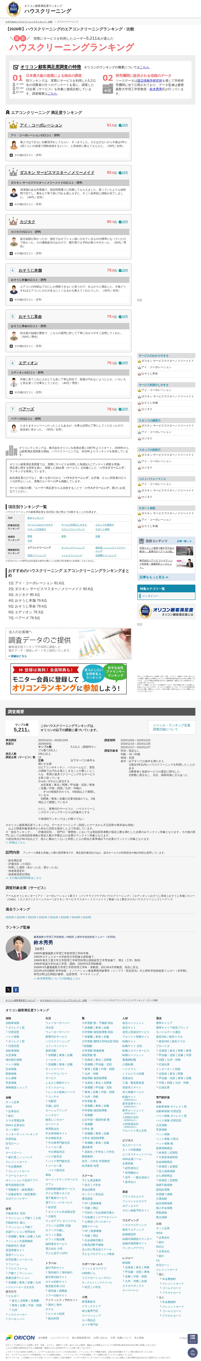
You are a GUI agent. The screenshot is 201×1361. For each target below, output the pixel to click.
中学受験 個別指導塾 (94, 1110)
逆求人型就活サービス (135, 1032)
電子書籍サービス (56, 1197)
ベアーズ (26, 409)
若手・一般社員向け (137, 1177)
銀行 (11, 1115)
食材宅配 (51, 1050)
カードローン (14, 1152)
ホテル (50, 1309)
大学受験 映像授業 (93, 1050)
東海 (63, 536)
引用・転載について (121, 1337)
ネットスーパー (55, 1069)
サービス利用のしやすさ (74, 524)
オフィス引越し (55, 1230)
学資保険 (11, 1082)
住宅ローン (12, 1143)
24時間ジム (89, 1273)
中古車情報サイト (56, 1133)
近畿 (97, 536)
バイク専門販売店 (59, 1161)
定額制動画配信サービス (60, 1188)
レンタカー (52, 1115)
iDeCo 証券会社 (15, 1125)
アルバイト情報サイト (135, 1036)
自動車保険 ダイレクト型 (171, 1106)
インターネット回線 (168, 1069)
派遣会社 (127, 1078)
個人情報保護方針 (81, 1337)
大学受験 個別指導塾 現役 (97, 1032)
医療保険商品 (164, 1148)
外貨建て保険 (164, 1194)
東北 (14, 1300)
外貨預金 (11, 1138)
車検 (48, 1174)
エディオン (28, 363)
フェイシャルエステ (134, 1201)
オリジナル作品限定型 (61, 1211)
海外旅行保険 (14, 1059)
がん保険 (11, 1078)
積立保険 (161, 1217)
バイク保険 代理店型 (168, 1120)
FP (86, 1203)
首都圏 (12, 1236)
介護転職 (127, 1064)
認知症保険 (163, 1189)
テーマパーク (130, 1290)
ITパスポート (103, 1221)
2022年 (43, 917)
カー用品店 (88, 1320)
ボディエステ (130, 1205)
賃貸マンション (15, 1254)
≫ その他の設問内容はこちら (24, 877)
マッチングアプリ (133, 1248)
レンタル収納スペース (61, 1092)
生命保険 (11, 1069)
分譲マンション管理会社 (20, 1231)
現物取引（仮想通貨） (21, 1189)
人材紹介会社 (130, 1118)
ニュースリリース (59, 1337)
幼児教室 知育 (90, 1165)
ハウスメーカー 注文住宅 (20, 1287)
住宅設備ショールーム (19, 1259)
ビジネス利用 (56, 1313)
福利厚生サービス (56, 1243)
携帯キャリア (164, 1022)
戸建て (29, 1218)
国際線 (63, 1290)
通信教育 (87, 1147)
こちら (144, 67)
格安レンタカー (55, 1119)
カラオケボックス (133, 1285)
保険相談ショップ (16, 1087)
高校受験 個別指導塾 (94, 1078)
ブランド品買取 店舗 (58, 1225)
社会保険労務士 (104, 1212)
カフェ (50, 1184)
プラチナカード (171, 1292)
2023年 (32, 917)
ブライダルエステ (133, 1196)
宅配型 (52, 1101)
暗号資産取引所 (15, 1184)
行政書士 (90, 1217)
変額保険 (161, 1212)
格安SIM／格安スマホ (169, 1036)
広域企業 (164, 1064)
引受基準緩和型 (168, 1157)
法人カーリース (131, 1145)
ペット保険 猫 (164, 1143)
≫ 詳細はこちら (15, 842)
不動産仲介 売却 (15, 1213)
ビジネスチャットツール (137, 1154)
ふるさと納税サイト (58, 1082)
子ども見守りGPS (57, 1253)
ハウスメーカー (17, 1314)
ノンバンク (26, 1157)
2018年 (87, 917)
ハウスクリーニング (58, 1041)
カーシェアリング (56, 1110)
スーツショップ (91, 1315)
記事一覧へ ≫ (184, 541)
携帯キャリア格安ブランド (172, 1027)
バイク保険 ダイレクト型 (171, 1115)
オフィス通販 (54, 1234)
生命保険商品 (164, 1161)
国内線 (52, 1290)
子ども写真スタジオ (58, 1193)
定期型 (174, 1152)
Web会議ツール (132, 1159)
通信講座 (87, 1198)
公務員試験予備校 (93, 1244)
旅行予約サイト (55, 1267)
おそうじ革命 (30, 316)
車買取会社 (52, 1128)
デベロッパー (16, 1319)
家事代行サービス (56, 1036)
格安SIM (164, 1041)
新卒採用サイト (131, 1105)
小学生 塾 (88, 1128)
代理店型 (13, 1032)
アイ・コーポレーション (41, 125)
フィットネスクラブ (94, 1268)
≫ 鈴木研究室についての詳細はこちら (57, 978)
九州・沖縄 (91, 1073)
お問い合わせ (100, 1337)
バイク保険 (12, 1036)
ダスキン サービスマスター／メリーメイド (57, 172)
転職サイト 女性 (132, 1046)
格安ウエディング (133, 1229)
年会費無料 (15, 1166)
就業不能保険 (164, 1184)
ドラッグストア (91, 1306)
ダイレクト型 (16, 1027)
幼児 (87, 1184)
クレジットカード (16, 1161)
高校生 (89, 1151)
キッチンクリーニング (73, 547)
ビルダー (13, 1296)
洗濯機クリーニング (105, 555)
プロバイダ (163, 1046)
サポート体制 (102, 529)
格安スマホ (178, 1041)
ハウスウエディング (134, 1225)
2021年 (54, 917)
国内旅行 (53, 1272)
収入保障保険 (167, 1171)
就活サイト (129, 1027)
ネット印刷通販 (131, 1149)
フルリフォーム (17, 1268)
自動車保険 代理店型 (168, 1111)
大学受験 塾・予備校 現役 (97, 1022)
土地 (38, 1218)
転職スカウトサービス (135, 1050)
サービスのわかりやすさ (40, 524)
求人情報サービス (133, 1092)
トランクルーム (55, 1087)
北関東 (24, 1300)
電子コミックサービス (59, 1202)
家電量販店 (88, 1301)
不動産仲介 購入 (15, 1222)
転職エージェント (133, 1055)
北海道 (89, 1059)
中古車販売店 (54, 1138)
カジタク (27, 222)
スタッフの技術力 (36, 529)
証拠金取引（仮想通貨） (23, 1194)
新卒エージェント (133, 1111)
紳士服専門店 (90, 1310)
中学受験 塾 (89, 1101)
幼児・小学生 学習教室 (96, 1161)
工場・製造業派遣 (133, 1082)
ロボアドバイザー (16, 1198)
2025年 (10, 917)
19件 (123, 172)
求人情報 (139, 1337)
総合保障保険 (164, 1203)
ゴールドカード (17, 1175)
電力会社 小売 (54, 1248)
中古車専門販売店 (59, 1142)
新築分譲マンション (18, 1277)
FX (7, 1148)
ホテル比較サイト (56, 1281)
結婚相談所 (129, 1234)
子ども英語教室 (91, 1180)
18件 (123, 125)
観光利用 (53, 1318)
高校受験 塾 (89, 1055)
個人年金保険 (164, 1207)
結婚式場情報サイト (134, 1243)
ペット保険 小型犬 (167, 1138)
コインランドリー (56, 1046)
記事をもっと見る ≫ (154, 577)
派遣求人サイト (131, 1087)
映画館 (126, 1262)
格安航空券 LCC (55, 1286)
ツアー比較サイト (56, 1295)
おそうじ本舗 (30, 270)
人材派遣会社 (130, 1125)
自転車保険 (12, 1050)
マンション (15, 1218)
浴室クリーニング (36, 555)
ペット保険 (12, 1064)
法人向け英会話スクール (97, 1249)
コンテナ (53, 1096)
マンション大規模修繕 (19, 1241)
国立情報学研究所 (149, 80)
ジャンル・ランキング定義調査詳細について (171, 727)
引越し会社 (52, 1105)
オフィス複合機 (55, 1239)
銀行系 (12, 1157)
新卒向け (130, 1182)
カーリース (52, 1124)
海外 (59, 1304)
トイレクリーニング (71, 555)
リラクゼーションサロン (97, 1277)
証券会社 (13, 1111)
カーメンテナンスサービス (62, 1179)
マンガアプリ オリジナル (61, 1220)
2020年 (65, 917)
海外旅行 (67, 1272)
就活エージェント (133, 1022)
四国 (161, 1059)
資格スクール (90, 1226)
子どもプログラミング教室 (98, 1254)
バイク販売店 (54, 1156)
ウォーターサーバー (58, 1022)
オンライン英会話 (93, 1194)
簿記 (95, 1207)
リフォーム (12, 1264)
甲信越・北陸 (103, 1064)
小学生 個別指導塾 (93, 1138)
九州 (29, 540)
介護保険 (161, 1198)
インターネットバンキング (22, 1134)
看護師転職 (129, 1059)
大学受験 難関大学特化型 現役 (100, 1041)
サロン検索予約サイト (135, 1210)
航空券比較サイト (56, 1277)
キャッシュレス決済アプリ (22, 1180)
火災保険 (11, 1055)
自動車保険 (12, 1022)
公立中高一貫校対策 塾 (96, 1119)
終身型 (163, 1152)
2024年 (21, 917)
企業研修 (127, 1163)
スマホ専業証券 (15, 1120)
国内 (51, 1304)
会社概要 (42, 1337)
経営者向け (132, 1168)
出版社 (52, 1216)
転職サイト (129, 1041)
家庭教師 (87, 1156)
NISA (9, 1106)
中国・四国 (35, 1305)
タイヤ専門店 (90, 1324)
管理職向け (132, 1172)
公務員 (89, 1221)
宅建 (87, 1207)
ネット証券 (12, 1102)
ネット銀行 (12, 1129)
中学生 (99, 1151)
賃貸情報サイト (15, 1250)
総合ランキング (35, 517)
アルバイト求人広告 (134, 1130)
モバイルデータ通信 (168, 1032)
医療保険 (11, 1073)
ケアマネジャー (107, 1217)
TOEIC (89, 1212)
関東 (29, 536)
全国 (144, 1281)
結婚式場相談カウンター (137, 1238)
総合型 (52, 1207)
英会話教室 (88, 1189)
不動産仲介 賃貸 (15, 1245)
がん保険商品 (164, 1175)
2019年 (76, 917)
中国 (188, 1055)
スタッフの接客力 (104, 524)
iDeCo (160, 1246)
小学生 (110, 1151)
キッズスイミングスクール (97, 1282)
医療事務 (96, 1203)
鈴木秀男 (156, 89)
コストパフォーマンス (73, 529)
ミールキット (54, 1059)
